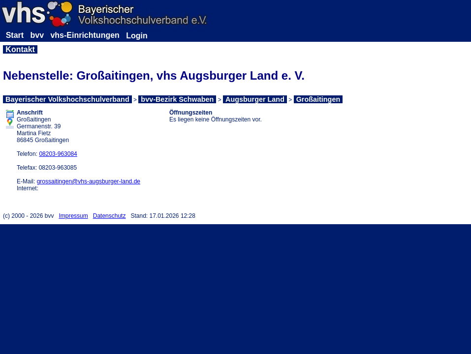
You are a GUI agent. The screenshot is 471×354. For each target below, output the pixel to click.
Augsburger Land (254, 99)
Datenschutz (109, 215)
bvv (37, 35)
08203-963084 (58, 153)
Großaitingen (318, 99)
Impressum (73, 215)
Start (15, 35)
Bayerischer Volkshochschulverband (67, 99)
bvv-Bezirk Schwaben (177, 99)
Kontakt (20, 49)
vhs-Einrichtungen (84, 35)
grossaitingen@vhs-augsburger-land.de (88, 181)
